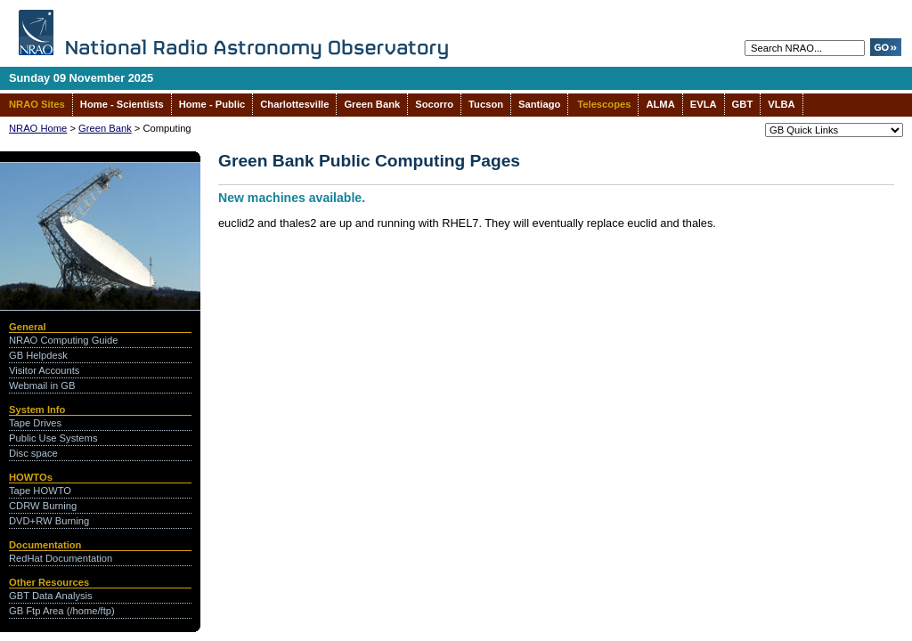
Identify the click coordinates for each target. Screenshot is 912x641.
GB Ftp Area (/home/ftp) (62, 610)
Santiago (539, 104)
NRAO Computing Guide (63, 340)
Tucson (485, 104)
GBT (742, 104)
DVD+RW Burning (49, 520)
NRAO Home (38, 128)
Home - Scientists (122, 104)
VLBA (781, 104)
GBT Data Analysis (51, 595)
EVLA (703, 104)
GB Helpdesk (38, 355)
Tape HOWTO (40, 490)
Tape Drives (35, 423)
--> (834, 130)
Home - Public (212, 104)
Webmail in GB (42, 385)
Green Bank (372, 104)
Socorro (434, 104)
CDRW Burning (43, 505)
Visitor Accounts (44, 370)
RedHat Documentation (60, 558)
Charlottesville (294, 104)
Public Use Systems (53, 438)
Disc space (33, 453)
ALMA (660, 104)
